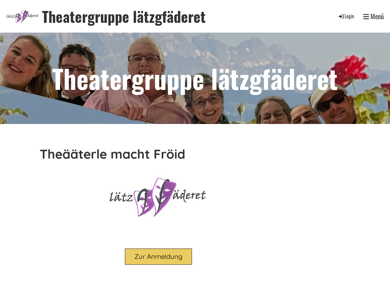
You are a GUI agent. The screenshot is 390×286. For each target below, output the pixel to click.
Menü (373, 16)
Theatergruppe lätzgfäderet (124, 16)
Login (346, 16)
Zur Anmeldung (158, 256)
